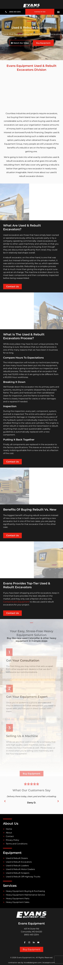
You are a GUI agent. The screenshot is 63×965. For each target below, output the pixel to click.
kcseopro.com (49, 962)
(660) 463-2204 (31, 934)
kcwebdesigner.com (32, 962)
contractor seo (14, 962)
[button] (58, 12)
